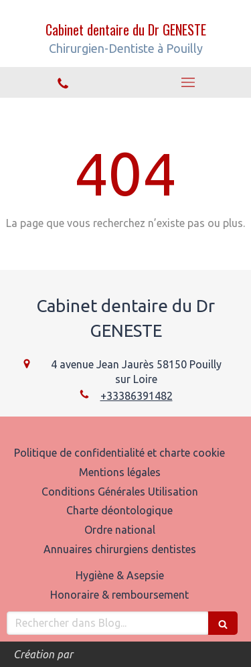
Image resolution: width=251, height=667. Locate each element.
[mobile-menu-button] (189, 82)
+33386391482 (136, 396)
